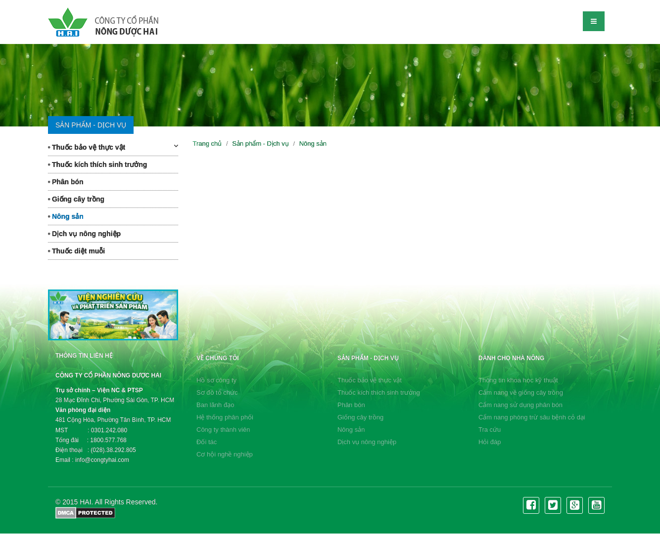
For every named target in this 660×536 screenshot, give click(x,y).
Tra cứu (489, 429)
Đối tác (206, 442)
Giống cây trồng (76, 199)
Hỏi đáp (489, 442)
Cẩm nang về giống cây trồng (520, 392)
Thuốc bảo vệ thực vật (113, 146)
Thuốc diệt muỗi (76, 251)
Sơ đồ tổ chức (217, 392)
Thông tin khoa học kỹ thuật (518, 380)
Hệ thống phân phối (224, 417)
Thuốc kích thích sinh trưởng (97, 164)
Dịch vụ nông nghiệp (84, 234)
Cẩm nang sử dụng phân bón (520, 405)
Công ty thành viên (223, 429)
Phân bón (66, 182)
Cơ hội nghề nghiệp (224, 454)
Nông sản (66, 216)
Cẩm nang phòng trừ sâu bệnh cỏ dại (531, 417)
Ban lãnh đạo (215, 405)
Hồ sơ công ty (216, 380)
